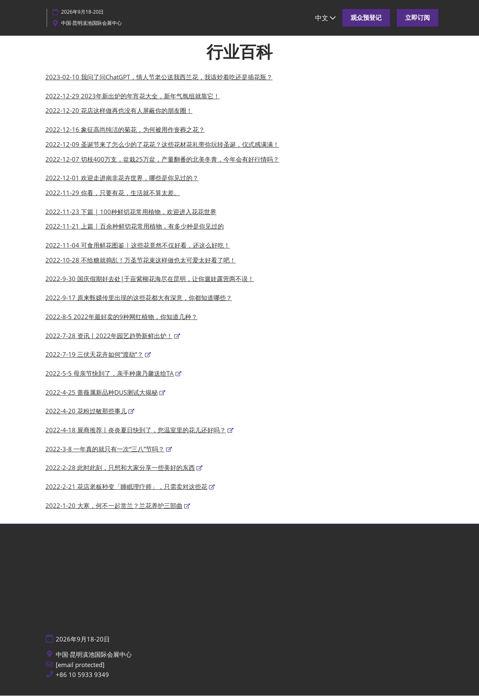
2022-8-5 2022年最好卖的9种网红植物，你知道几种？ (121, 317)
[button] (366, 18)
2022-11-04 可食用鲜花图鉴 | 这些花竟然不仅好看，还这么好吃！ (137, 245)
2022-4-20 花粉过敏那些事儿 (86, 411)
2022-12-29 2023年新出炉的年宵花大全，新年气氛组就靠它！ (132, 96)
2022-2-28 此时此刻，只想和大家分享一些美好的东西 (120, 468)
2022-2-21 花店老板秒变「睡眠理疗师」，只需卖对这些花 (126, 487)
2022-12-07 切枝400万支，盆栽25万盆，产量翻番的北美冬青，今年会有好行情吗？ (162, 159)
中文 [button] (325, 17)
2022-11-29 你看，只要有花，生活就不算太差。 (112, 193)
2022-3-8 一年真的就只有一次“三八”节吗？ (104, 449)
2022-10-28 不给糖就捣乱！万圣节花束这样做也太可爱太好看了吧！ (140, 260)
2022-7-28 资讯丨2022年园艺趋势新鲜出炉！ (109, 336)
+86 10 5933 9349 (82, 675)
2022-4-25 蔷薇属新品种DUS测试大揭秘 (101, 393)
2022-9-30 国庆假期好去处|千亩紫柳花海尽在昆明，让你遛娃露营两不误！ (149, 279)
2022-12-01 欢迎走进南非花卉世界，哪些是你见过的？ (122, 178)
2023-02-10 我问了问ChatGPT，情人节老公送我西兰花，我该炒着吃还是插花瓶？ (159, 77)
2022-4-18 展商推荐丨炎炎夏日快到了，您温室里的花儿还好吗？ (135, 430)
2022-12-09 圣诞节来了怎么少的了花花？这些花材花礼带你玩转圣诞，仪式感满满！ (162, 145)
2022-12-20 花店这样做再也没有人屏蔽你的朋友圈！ (118, 111)
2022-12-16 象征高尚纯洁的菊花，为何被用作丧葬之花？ (125, 130)
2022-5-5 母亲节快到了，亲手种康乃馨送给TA (109, 373)
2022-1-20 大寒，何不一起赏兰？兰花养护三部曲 (114, 506)
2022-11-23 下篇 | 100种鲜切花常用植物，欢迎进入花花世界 (130, 212)
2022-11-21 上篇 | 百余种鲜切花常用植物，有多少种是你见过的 (134, 226)
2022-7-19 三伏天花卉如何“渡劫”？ (94, 354)
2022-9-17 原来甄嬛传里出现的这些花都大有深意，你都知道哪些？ (138, 298)
